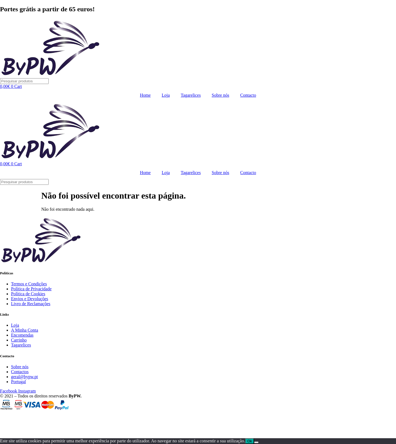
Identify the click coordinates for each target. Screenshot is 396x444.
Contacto (248, 95)
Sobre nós (220, 95)
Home (145, 95)
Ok (249, 441)
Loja (166, 95)
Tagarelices (191, 95)
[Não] (256, 442)
